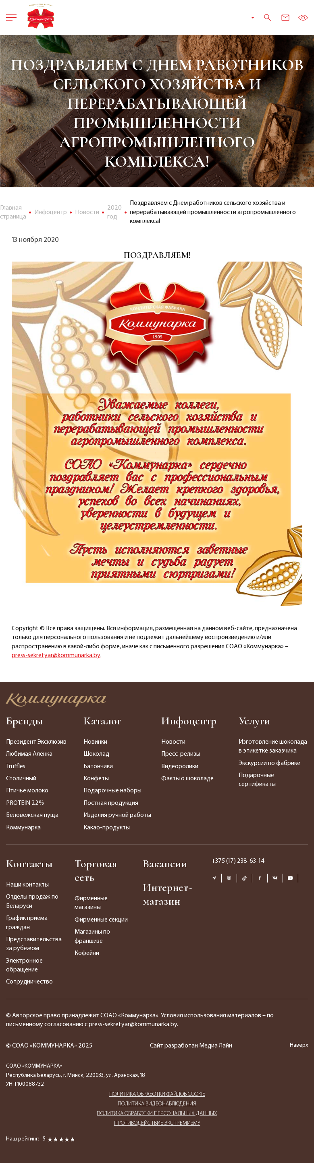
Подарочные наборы (112, 791)
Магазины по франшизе (92, 936)
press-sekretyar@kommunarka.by (56, 655)
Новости (173, 742)
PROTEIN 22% (25, 803)
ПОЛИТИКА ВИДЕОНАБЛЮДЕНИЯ (157, 1104)
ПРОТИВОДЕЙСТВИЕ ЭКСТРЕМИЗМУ (157, 1123)
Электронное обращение (24, 965)
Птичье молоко (27, 791)
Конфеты (96, 778)
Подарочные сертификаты (257, 780)
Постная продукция (110, 803)
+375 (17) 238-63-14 (238, 861)
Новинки (95, 742)
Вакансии (165, 863)
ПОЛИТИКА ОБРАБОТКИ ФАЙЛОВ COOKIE (157, 1094)
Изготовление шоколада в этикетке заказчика (273, 746)
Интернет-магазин (167, 894)
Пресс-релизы (180, 754)
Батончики (98, 766)
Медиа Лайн (215, 1046)
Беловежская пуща (32, 815)
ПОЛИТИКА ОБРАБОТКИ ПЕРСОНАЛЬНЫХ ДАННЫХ (157, 1114)
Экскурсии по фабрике (269, 763)
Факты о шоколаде (187, 778)
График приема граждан (27, 922)
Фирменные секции (101, 920)
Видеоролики (179, 766)
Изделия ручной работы (117, 815)
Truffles (15, 766)
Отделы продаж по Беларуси (32, 901)
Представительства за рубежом (34, 944)
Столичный (21, 778)
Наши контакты (27, 885)
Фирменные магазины (91, 903)
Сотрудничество (29, 982)
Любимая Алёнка (29, 754)
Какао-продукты (106, 828)
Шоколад (96, 754)
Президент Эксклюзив (36, 742)
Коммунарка (23, 828)
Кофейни (87, 953)
